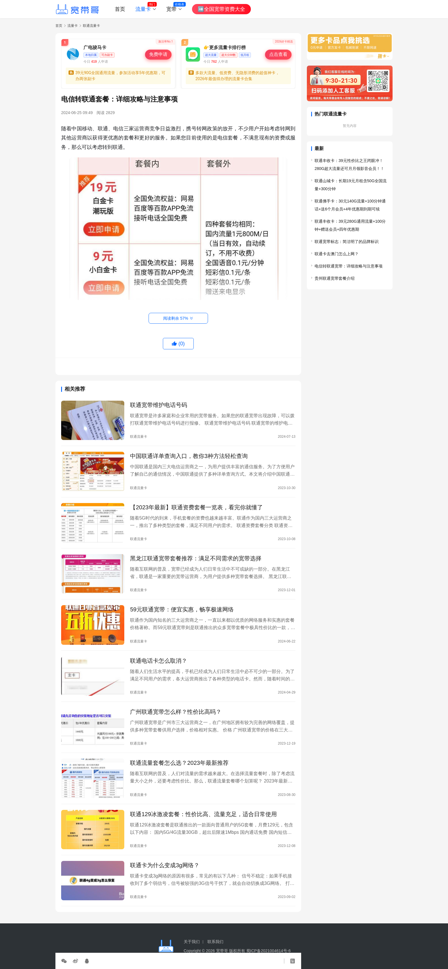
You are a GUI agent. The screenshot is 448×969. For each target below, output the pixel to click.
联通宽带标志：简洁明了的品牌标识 (347, 241)
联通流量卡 (138, 437)
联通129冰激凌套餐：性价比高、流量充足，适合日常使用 (203, 814)
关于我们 (192, 941)
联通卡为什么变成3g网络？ (164, 865)
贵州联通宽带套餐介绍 (335, 278)
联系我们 (215, 941)
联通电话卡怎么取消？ (158, 661)
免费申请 (158, 54)
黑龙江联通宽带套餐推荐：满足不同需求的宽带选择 (195, 558)
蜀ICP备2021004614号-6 (268, 950)
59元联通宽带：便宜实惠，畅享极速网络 (181, 609)
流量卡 (143, 9)
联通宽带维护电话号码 (158, 405)
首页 (120, 9)
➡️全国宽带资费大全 (221, 9)
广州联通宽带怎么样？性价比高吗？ (175, 712)
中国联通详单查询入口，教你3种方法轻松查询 (188, 456)
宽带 (171, 9)
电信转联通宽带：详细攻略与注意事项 (349, 266)
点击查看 (278, 54)
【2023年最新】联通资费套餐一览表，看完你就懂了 (196, 507)
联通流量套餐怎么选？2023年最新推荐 (179, 763)
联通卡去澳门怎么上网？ (337, 254)
